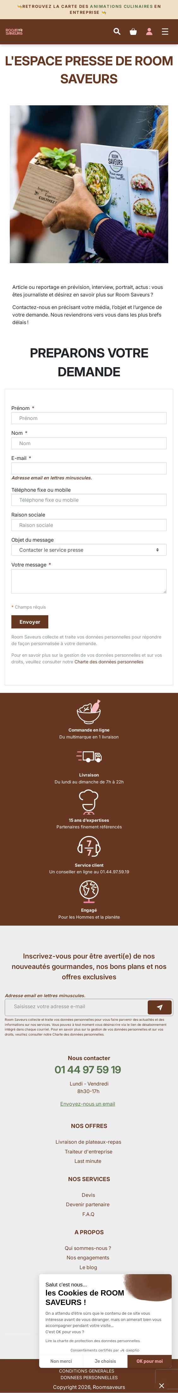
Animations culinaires (121, 6)
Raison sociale (28, 514)
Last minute (88, 1161)
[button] (161, 1385)
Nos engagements (88, 1257)
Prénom (21, 408)
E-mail (19, 458)
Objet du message (32, 540)
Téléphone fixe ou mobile (41, 490)
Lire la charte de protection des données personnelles (92, 1341)
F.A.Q (88, 1214)
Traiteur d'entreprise (88, 1151)
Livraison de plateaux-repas (88, 1142)
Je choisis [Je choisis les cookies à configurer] (105, 1361)
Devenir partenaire (88, 1204)
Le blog (88, 1267)
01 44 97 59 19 (88, 1070)
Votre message (29, 564)
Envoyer (30, 622)
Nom (17, 433)
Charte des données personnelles (108, 661)
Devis (88, 1195)
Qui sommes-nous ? (88, 1248)
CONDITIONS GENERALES (86, 1371)
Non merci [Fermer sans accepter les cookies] (61, 1361)
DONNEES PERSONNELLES (89, 1377)
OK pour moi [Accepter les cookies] (150, 1361)
